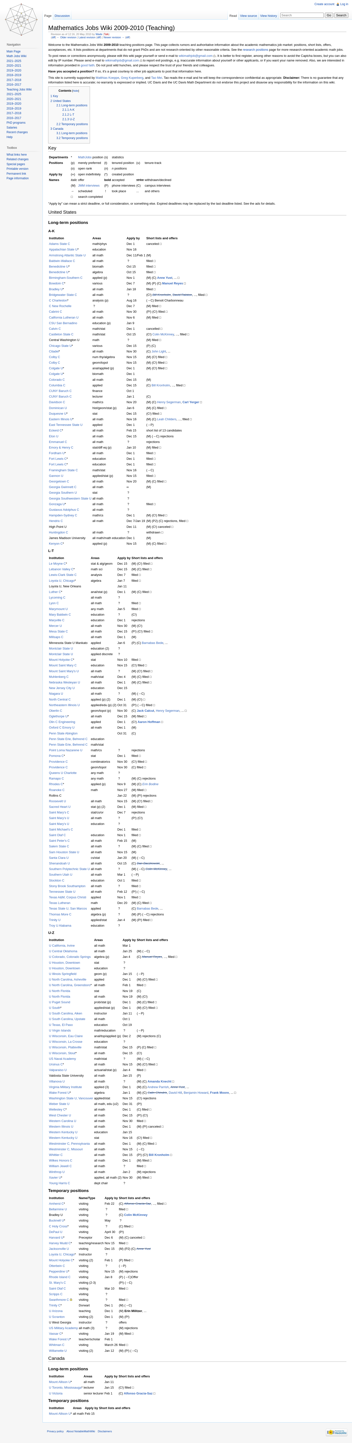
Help (10, 137)
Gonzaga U (58, 504)
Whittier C (57, 1155)
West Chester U (61, 1115)
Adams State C (60, 244)
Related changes (18, 159)
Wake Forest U (60, 1093)
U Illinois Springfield (63, 974)
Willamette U (59, 1351)
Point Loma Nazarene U (66, 750)
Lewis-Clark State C (63, 575)
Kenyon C (57, 544)
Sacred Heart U (60, 807)
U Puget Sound (60, 1002)
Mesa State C (59, 631)
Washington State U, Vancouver (72, 1098)
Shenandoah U (60, 863)
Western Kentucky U (64, 1132)
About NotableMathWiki (81, 1432)
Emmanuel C (59, 442)
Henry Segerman (170, 402)
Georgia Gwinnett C (63, 487)
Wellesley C (58, 1110)
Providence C (59, 761)
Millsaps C (57, 637)
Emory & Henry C (62, 448)
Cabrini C (56, 312)
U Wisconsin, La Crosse (66, 1042)
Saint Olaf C (58, 835)
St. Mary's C (58, 1283)
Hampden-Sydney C (64, 515)
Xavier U (56, 1177)
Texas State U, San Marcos (69, 909)
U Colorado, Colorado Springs (71, 957)
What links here (17, 154)
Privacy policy (56, 1432)
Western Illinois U (62, 1127)
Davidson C (58, 402)
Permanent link (16, 173)
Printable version (18, 168)
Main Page (14, 51)
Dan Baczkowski (149, 863)
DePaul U (56, 1232)
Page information (18, 178)
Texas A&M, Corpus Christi (68, 897)
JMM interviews (89, 186)
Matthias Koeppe (108, 78)
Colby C (55, 357)
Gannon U (57, 476)
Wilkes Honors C (61, 1160)
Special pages (16, 164)
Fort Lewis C (58, 459)
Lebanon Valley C (62, 569)
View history (268, 16)
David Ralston (183, 295)
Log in (344, 4)
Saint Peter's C (60, 841)
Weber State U (60, 1104)
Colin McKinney (164, 334)
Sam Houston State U (65, 852)
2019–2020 (14, 70)
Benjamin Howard (197, 1093)
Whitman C (57, 1345)
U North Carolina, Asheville (68, 980)
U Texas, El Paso (62, 1025)
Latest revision (87, 37)
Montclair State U (62, 648)
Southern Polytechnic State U (70, 869)
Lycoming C (58, 598)
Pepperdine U (59, 1271)
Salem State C (60, 846)
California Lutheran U (64, 317)
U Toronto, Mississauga (66, 1388)
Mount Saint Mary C (63, 665)
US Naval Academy (63, 1059)
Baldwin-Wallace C (63, 261)
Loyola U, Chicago (63, 580)
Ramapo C (57, 779)
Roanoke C (58, 790)
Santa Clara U (59, 858)
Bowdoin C (57, 283)
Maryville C (57, 620)
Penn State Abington (64, 733)
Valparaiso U (58, 1070)
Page (48, 16)
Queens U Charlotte (63, 773)
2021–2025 (14, 61)
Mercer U (56, 626)
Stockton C (57, 880)
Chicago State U (61, 346)
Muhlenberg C (59, 677)
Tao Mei (157, 78)
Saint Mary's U (60, 818)
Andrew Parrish (158, 1087)
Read (233, 16)
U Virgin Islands (61, 1030)
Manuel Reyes (173, 283)
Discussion (62, 16)
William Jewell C (61, 1166)
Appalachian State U (64, 249)
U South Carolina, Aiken (66, 1013)
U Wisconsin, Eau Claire (67, 1036)
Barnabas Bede (153, 643)
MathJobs (85, 157)
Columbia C (58, 385)
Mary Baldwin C (61, 614)
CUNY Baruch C (61, 391)
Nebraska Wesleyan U (65, 682)
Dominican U (59, 408)
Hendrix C (57, 521)
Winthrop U (58, 1172)
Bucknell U (57, 1221)
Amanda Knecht (160, 1081)
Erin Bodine (151, 784)
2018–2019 (14, 75)
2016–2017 (14, 84)
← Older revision (67, 37)
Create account (324, 4)
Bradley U (57, 289)
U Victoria (56, 1393)
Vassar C (56, 1334)
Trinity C (55, 1305)
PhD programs (16, 122)
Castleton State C (62, 334)
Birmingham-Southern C (66, 278)
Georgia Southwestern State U (71, 498)
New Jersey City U (63, 688)
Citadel (55, 351)
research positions (256, 49)
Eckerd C (56, 430)
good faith (106, 65)
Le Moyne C (58, 564)
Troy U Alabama (61, 926)
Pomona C (57, 756)
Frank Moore (220, 1093)
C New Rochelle (61, 306)
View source (248, 16)
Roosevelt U (58, 801)
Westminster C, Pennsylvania (70, 1143)
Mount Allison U (61, 1382)
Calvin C (56, 329)
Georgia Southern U (64, 493)
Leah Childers (167, 419)
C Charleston (59, 300)
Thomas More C (61, 914)
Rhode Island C (60, 1277)
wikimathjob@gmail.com (196, 56)
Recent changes (17, 132)
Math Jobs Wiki (17, 56)
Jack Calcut (146, 711)
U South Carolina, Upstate (68, 1019)
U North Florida (60, 991)
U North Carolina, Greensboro (70, 985)
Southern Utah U (61, 875)
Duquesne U (58, 413)
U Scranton (58, 1317)
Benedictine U (59, 267)
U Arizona (56, 1311)
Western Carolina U (63, 1121)
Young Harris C (60, 1183)
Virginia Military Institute (66, 1087)
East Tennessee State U (66, 425)
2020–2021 (14, 65)
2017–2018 (14, 80)
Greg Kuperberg (133, 78)
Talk (107, 34)
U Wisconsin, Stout (63, 1053)
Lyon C (55, 603)
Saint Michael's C (62, 829)
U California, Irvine (63, 946)
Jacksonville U (60, 1249)
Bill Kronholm (162, 295)
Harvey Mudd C (61, 1243)
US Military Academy (64, 1328)
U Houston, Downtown (65, 962)
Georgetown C (60, 481)
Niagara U (57, 694)
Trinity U (55, 920)
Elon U (54, 436)
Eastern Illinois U (61, 419)
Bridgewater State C (64, 295)
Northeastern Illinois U (65, 705)
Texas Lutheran (60, 903)
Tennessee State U (63, 892)
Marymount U (59, 609)
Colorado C (58, 379)
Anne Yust (165, 278)
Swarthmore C (60, 1300)
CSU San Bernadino (64, 323)
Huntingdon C (59, 532)
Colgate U (57, 368)
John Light (160, 351)
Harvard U (57, 1238)
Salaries (12, 127)
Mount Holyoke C (62, 660)
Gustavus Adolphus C (65, 510)
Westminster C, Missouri (67, 1149)
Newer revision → (114, 37)
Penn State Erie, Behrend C (69, 739)
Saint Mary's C (60, 812)
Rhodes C (57, 784)
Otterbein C (58, 1266)
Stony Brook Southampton (68, 886)
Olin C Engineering (63, 722)
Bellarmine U (59, 1209)
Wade (100, 34)
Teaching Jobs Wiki (19, 89)
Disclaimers (106, 1432)
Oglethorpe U (59, 716)
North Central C (61, 699)
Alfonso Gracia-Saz (138, 1203)
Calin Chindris (158, 1093)
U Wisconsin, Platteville (66, 1047)
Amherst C (57, 1203)
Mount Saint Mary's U (65, 671)
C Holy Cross (59, 1226)
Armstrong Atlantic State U (68, 255)
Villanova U (58, 1081)
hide (76, 90)
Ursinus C (57, 1064)
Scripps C (56, 1294)
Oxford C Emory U (63, 728)
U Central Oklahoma (64, 951)
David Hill (176, 1093)
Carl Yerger (191, 402)
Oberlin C (56, 711)
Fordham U (58, 453)
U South (55, 1008)
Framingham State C (64, 470)
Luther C (56, 592)
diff (54, 37)
